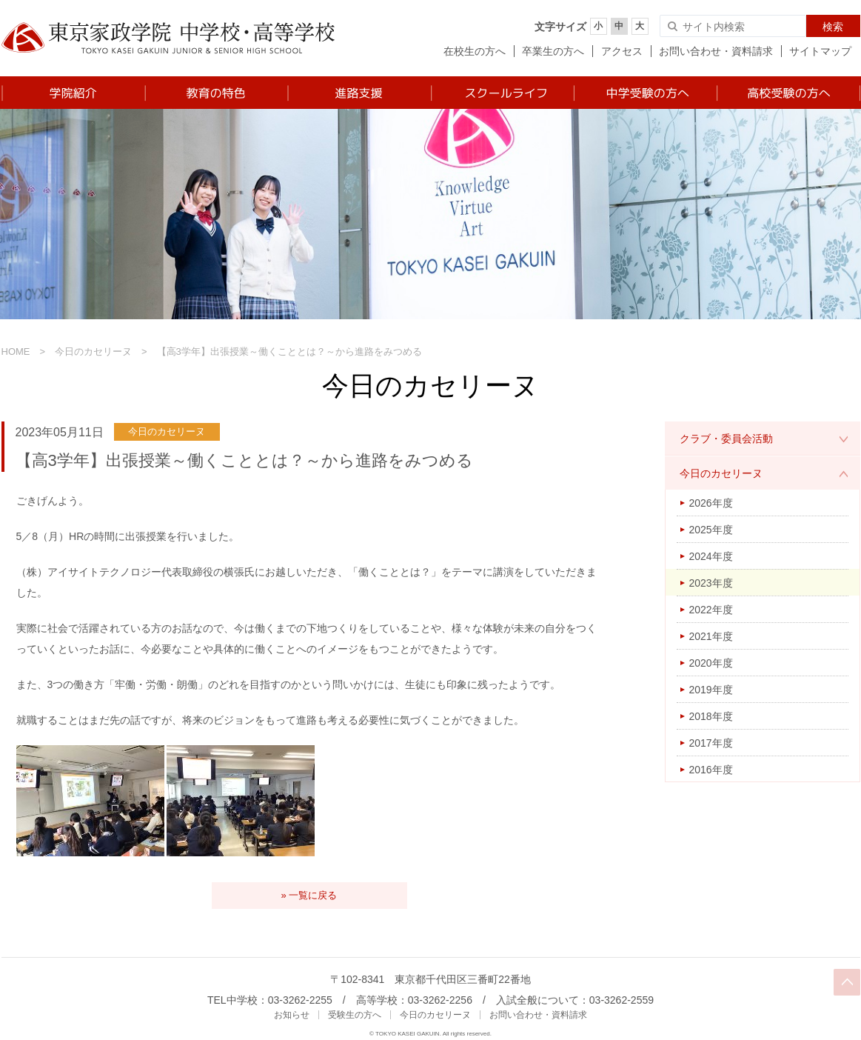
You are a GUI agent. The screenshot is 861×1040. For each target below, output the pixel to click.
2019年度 (711, 690)
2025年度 (711, 530)
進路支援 (358, 92)
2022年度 (711, 610)
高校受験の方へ (788, 92)
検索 (833, 27)
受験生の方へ (354, 1014)
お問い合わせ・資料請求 (716, 51)
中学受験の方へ (644, 92)
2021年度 (711, 636)
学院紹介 (72, 92)
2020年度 (711, 663)
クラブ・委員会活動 (726, 438)
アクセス (622, 51)
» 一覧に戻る (309, 895)
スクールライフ (501, 92)
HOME (15, 351)
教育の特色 (215, 92)
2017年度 (711, 743)
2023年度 (711, 583)
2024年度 (711, 556)
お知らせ (291, 1014)
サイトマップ (820, 51)
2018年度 (711, 716)
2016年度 (711, 770)
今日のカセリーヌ (93, 351)
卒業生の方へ (553, 51)
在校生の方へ (474, 51)
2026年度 (711, 503)
